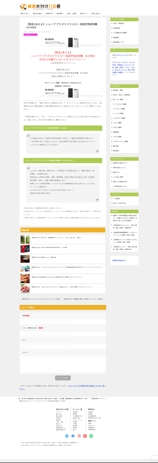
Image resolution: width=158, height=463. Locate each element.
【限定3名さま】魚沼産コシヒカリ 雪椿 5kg (43, 261)
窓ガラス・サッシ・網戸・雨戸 (125, 74)
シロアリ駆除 (117, 127)
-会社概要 (90, 415)
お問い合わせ (95, 17)
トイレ (127, 71)
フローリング (116, 66)
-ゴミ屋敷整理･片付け (77, 419)
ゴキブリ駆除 (117, 131)
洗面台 (121, 71)
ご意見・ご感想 (71, 17)
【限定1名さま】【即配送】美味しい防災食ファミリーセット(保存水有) (84, 303)
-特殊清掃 (75, 425)
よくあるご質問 (118, 181)
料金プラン (83, 17)
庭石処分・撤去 (118, 94)
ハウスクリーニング (121, 59)
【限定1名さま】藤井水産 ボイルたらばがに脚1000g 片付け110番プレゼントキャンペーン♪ (57, 281)
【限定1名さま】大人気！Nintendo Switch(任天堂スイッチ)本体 (49, 251)
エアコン (125, 66)
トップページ (59, 415)
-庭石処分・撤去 (76, 421)
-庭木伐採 (75, 429)
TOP (54, 402)
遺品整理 (116, 41)
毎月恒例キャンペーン (30, 38)
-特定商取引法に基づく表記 (94, 421)
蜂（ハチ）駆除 (118, 103)
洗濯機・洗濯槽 (117, 76)
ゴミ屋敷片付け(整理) (120, 36)
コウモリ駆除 (117, 140)
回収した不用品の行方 (120, 185)
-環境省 (89, 427)
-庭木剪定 (75, 431)
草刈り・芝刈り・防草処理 (121, 99)
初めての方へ (25, 17)
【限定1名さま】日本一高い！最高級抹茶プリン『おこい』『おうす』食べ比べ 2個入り (56, 241)
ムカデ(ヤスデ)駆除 (119, 122)
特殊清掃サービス (118, 46)
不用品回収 (116, 32)
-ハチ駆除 (75, 427)
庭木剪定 (116, 154)
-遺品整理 (75, 417)
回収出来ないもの (120, 190)
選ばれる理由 (37, 17)
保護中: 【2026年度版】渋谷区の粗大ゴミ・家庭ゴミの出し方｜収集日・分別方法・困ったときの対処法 (125, 222)
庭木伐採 (116, 150)
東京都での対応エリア (120, 167)
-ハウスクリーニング (77, 423)
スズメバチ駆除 (120, 113)
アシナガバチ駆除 (120, 108)
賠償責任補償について (61, 431)
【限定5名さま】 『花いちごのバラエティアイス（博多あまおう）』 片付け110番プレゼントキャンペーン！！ (62, 291)
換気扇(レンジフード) (124, 68)
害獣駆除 (116, 136)
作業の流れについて (119, 171)
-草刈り (74, 433)
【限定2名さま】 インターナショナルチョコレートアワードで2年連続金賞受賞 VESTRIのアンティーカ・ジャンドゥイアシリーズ (67, 272)
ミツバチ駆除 (119, 117)
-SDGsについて (91, 429)
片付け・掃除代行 (118, 27)
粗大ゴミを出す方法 (119, 207)
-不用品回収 (75, 415)
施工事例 (59, 17)
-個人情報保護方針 (92, 419)
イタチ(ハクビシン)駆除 (120, 145)
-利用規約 (90, 417)
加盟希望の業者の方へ (119, 264)
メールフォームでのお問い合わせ (120, 11)
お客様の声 (49, 17)
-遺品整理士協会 (91, 433)
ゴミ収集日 (116, 202)
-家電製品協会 (91, 431)
